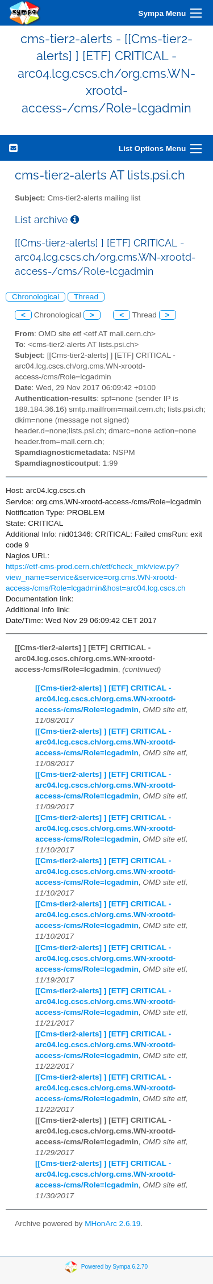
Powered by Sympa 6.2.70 (114, 1266)
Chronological (35, 296)
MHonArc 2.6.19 (112, 1223)
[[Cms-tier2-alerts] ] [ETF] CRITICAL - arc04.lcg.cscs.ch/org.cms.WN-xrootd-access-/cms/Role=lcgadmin (105, 699)
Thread (86, 296)
